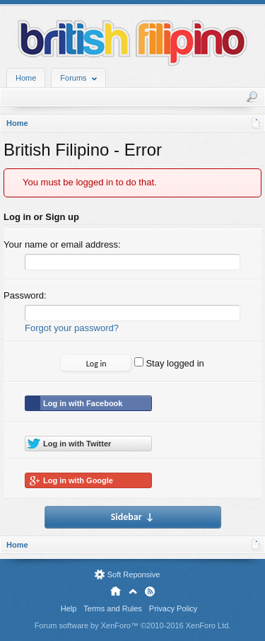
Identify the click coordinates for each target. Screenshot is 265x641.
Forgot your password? (72, 328)
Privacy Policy (173, 608)
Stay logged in (169, 363)
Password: (25, 295)
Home (26, 78)
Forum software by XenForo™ (133, 625)
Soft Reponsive (133, 574)
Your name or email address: (62, 244)
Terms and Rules (112, 608)
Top (133, 591)
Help (69, 608)
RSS (150, 591)
